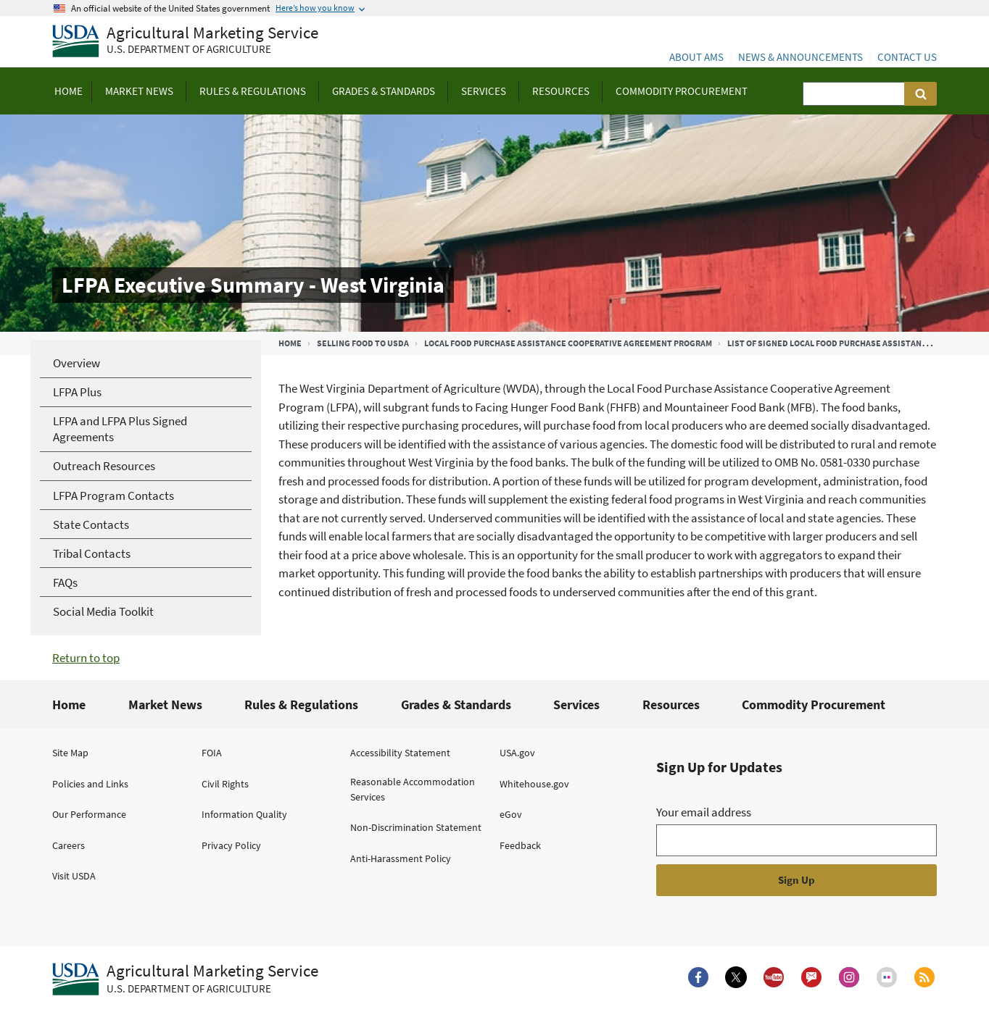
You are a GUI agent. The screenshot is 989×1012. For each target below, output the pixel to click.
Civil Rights (225, 783)
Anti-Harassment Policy (400, 858)
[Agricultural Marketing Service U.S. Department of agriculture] (185, 41)
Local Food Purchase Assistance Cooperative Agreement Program (568, 343)
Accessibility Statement (400, 752)
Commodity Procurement (813, 704)
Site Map (70, 752)
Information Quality (244, 814)
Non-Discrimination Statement (415, 827)
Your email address (703, 812)
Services (576, 704)
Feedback (520, 845)
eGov (511, 814)
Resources (671, 704)
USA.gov (517, 752)
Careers (68, 845)
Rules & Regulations (301, 704)
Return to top (86, 658)
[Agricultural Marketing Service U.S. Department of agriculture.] (185, 979)
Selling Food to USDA (363, 343)
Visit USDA (74, 875)
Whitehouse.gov (534, 783)
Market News (165, 704)
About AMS (696, 57)
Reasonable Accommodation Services (412, 789)
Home (290, 343)
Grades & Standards (456, 704)
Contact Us (907, 57)
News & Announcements (800, 57)
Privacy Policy (231, 845)
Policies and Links (90, 783)
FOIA (212, 752)
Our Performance (89, 814)
